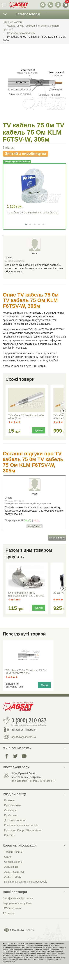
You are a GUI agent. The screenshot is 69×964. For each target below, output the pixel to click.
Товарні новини (13, 851)
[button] (26, 224)
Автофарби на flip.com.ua (18, 898)
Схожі (44, 685)
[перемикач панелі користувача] (57, 4)
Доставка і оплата (15, 820)
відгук (8, 147)
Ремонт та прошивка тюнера (21, 825)
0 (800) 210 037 (29, 720)
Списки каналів (13, 861)
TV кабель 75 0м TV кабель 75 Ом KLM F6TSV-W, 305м (26, 672)
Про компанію (12, 805)
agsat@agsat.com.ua (23, 737)
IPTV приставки (12, 908)
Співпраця (10, 810)
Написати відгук (57, 537)
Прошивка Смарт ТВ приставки (23, 830)
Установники (11, 866)
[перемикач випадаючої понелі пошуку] (42, 4)
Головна (9, 800)
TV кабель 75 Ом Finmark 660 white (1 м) (26, 417)
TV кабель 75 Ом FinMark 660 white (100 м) (32, 212)
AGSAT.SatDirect (14, 871)
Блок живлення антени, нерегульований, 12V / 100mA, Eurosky (26, 594)
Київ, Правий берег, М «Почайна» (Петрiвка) (26, 775)
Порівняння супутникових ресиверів (25, 881)
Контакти (9, 835)
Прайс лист (11, 815)
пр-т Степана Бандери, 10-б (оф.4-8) (33, 780)
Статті (8, 856)
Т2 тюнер (8, 913)
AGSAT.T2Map (12, 876)
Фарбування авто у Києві (17, 903)
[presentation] (63, 411)
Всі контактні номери (23, 729)
